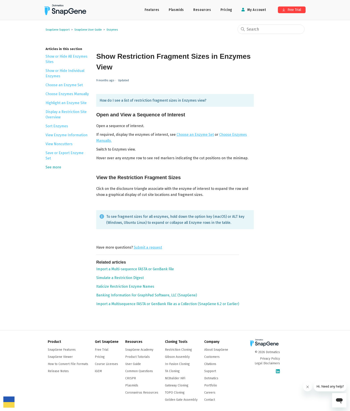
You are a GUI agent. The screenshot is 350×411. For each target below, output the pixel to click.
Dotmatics (211, 378)
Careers (209, 392)
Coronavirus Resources (141, 392)
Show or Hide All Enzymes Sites (67, 59)
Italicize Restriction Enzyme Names (125, 286)
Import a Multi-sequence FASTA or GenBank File (135, 269)
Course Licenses (106, 364)
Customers (212, 357)
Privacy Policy (270, 359)
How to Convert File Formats (68, 364)
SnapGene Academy (139, 350)
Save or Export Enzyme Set (64, 155)
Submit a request (148, 247)
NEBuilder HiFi (175, 378)
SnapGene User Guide (88, 29)
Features (152, 10)
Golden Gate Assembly (181, 400)
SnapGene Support (58, 29)
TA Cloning (172, 371)
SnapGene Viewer (60, 357)
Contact (209, 400)
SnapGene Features (62, 350)
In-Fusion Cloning (177, 364)
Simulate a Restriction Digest (120, 278)
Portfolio (210, 385)
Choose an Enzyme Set (64, 85)
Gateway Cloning (176, 385)
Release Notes (58, 371)
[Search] (271, 29)
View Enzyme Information (67, 135)
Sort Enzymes (57, 126)
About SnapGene (216, 350)
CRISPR (130, 378)
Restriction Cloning (178, 350)
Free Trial (291, 10)
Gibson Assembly (177, 357)
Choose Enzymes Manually (67, 94)
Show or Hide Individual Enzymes (65, 73)
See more (53, 167)
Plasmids (176, 10)
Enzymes (112, 29)
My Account (254, 10)
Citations (210, 364)
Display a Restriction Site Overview (66, 114)
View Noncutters (59, 144)
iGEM (98, 371)
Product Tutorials (137, 357)
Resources (202, 10)
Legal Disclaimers (267, 363)
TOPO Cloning (175, 392)
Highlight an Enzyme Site (66, 103)
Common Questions (139, 371)
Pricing (226, 10)
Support (210, 371)
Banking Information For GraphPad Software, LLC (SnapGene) (146, 295)
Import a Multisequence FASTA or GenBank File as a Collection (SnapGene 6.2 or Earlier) (167, 304)
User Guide (133, 364)
